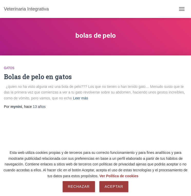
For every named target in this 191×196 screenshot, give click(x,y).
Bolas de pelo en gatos (38, 76)
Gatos (9, 68)
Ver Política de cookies (118, 176)
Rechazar (79, 186)
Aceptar (113, 186)
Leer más (80, 98)
